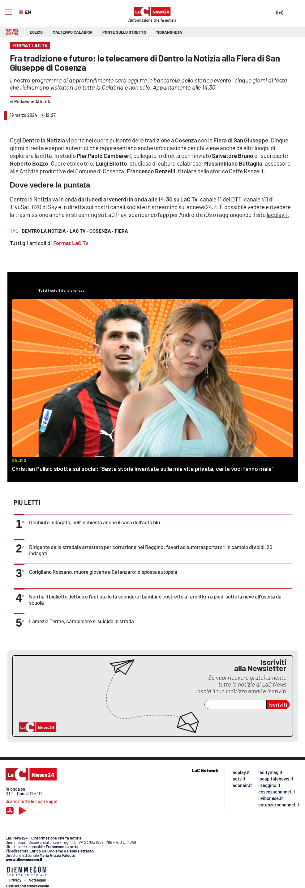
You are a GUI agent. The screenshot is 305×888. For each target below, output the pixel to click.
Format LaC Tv (70, 242)
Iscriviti (277, 704)
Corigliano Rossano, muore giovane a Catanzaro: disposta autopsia (103, 572)
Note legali (37, 880)
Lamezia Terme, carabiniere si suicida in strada (81, 621)
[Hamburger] (8, 12)
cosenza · (101, 231)
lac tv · (79, 231)
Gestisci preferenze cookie (27, 886)
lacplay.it (278, 214)
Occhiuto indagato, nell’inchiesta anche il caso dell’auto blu (94, 522)
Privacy (15, 880)
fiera (121, 231)
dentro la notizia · (45, 231)
